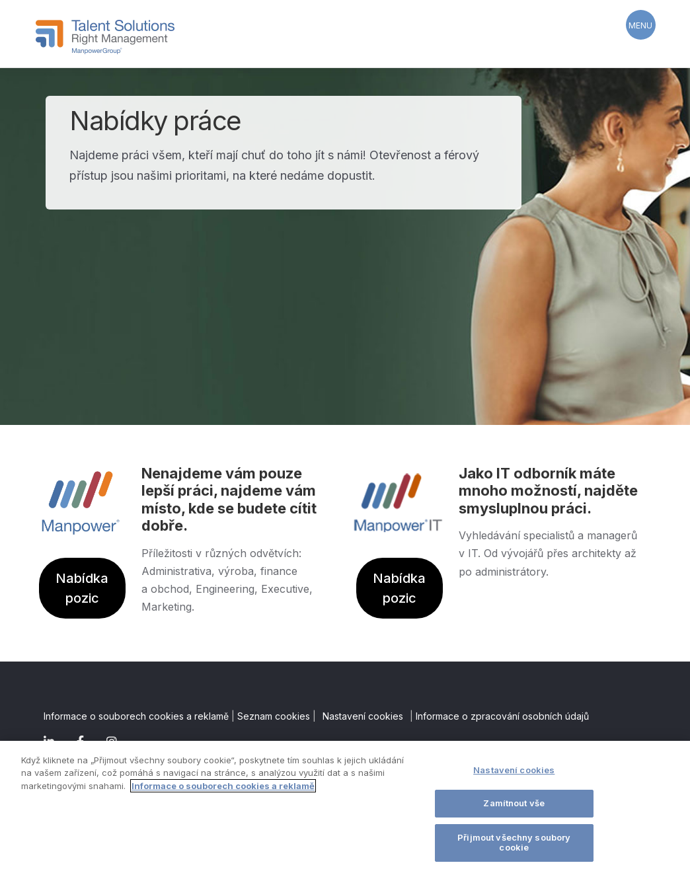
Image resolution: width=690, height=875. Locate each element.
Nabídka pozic (82, 588)
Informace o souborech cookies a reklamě (136, 716)
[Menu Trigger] (641, 25)
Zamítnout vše (514, 803)
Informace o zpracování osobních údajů (502, 716)
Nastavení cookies (363, 716)
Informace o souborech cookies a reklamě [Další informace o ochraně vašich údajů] (223, 785)
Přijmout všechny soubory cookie (513, 842)
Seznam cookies (273, 716)
